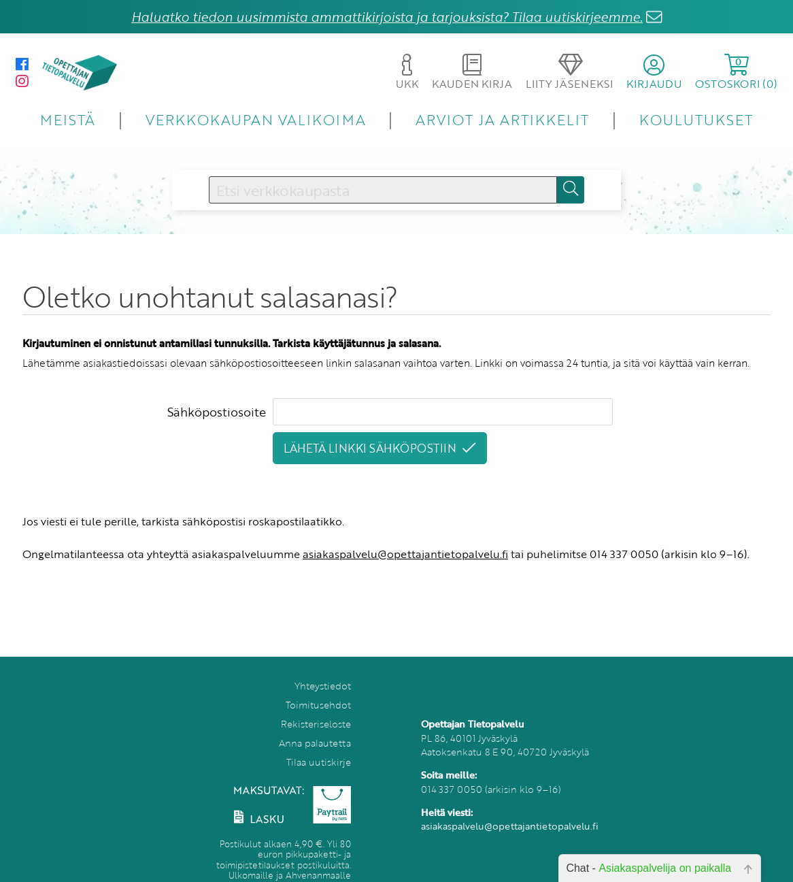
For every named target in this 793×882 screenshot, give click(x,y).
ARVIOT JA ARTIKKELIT (502, 119)
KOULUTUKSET (696, 119)
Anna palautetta (315, 743)
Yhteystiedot (322, 686)
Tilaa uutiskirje (318, 762)
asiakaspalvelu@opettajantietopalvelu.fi (405, 554)
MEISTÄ (67, 119)
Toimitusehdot (318, 705)
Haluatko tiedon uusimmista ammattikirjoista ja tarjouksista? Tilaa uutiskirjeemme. (387, 17)
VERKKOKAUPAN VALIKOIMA (256, 119)
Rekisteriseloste (316, 724)
